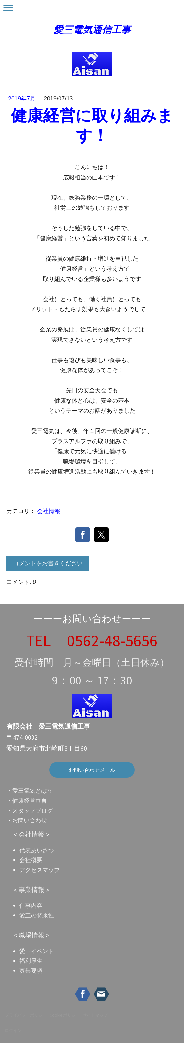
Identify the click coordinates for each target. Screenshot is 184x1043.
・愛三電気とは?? (28, 790)
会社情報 (48, 511)
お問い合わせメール (92, 770)
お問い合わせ (29, 820)
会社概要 (30, 860)
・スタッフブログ (29, 810)
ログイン (13, 1030)
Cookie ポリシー (65, 1015)
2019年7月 (22, 98)
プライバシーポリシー (26, 1015)
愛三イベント (36, 951)
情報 (38, 935)
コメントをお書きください (48, 563)
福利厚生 (30, 960)
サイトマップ (95, 1015)
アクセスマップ (39, 870)
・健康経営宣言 (26, 800)
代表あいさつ (36, 850)
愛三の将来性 (36, 915)
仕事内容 (30, 905)
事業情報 (31, 889)
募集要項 (30, 970)
